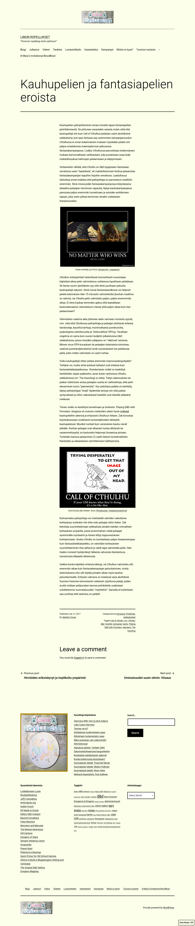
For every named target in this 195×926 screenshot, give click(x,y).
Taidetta (57, 49)
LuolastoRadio (73, 49)
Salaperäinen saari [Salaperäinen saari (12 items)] (111, 819)
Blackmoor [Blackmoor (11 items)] (107, 791)
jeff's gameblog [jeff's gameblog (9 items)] (99, 811)
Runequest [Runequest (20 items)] (99, 819)
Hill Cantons (26, 833)
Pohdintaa (130, 614)
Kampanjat (107, 49)
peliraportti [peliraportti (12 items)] (91, 819)
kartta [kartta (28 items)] (89, 814)
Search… (131, 715)
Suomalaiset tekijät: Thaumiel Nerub (92, 763)
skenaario (127, 627)
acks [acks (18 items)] (76, 791)
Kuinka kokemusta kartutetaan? (89, 759)
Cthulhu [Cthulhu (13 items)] (94, 797)
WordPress (168, 907)
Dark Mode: (186, 922)
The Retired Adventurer (31, 829)
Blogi (23, 49)
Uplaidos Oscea (69, 617)
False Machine (27, 821)
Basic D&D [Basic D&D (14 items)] (99, 791)
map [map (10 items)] (94, 815)
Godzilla (108, 624)
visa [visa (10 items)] (75, 830)
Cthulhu (131, 620)
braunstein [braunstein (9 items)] (77, 797)
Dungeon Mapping (29, 871)
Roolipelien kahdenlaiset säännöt (90, 755)
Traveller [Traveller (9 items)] (117, 823)
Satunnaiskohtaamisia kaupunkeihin (92, 751)
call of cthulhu (117, 620)
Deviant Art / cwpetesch (109, 269)
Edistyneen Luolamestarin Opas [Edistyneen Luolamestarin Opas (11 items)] (84, 806)
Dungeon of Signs (29, 837)
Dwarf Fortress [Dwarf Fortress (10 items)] (99, 801)
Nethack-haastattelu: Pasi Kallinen (91, 774)
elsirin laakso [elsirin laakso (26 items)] (101, 806)
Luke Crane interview (84, 724)
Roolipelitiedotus (28, 795)
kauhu (125, 624)
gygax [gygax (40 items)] (91, 810)
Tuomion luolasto (145, 49)
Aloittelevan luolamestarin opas (89, 732)
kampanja (120, 614)
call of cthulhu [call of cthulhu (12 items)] (85, 797)
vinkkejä (124, 411)
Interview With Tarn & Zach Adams (91, 721)
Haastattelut (91, 49)
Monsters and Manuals (31, 825)
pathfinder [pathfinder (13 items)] (82, 819)
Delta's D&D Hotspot (30, 814)
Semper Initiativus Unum (32, 840)
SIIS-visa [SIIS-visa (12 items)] (100, 823)
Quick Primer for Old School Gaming (38, 856)
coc (125, 620)
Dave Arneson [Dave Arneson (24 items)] (110, 796)
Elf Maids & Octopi (29, 810)
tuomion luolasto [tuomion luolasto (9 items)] (83, 827)
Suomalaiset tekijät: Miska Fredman (91, 766)
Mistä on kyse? (125, 49)
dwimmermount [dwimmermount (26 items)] (112, 801)
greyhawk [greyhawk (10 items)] (85, 811)
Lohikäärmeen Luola (30, 791)
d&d (102, 624)
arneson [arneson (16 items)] (86, 791)
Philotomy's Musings (30, 852)
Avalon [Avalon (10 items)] (92, 791)
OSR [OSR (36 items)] (76, 818)
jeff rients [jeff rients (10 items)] (108, 811)
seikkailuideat (129, 617)
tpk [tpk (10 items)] (114, 823)
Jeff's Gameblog (28, 799)
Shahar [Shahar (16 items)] (94, 823)
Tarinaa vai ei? (81, 728)
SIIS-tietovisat (81, 743)
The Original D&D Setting (32, 867)
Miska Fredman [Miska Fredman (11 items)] (101, 815)
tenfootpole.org (28, 802)
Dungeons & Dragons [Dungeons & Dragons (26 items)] (84, 801)
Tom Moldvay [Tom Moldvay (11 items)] (107, 823)
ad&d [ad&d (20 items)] (80, 791)
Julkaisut (34, 49)
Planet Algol (26, 848)
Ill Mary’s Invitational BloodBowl (37, 55)
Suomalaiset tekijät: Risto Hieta (89, 770)
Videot (46, 49)
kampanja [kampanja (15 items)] (82, 815)
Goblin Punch (27, 806)
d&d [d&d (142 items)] (100, 796)
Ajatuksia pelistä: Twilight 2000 (89, 747)
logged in (79, 657)
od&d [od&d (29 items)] (113, 814)
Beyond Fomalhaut (29, 818)
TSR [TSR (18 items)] (75, 827)
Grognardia (25, 844)
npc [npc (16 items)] (108, 815)
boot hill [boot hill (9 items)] (113, 791)
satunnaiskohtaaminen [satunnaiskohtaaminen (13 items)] (82, 823)
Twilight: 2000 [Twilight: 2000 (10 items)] (92, 827)
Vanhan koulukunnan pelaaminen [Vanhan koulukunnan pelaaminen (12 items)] (109, 827)
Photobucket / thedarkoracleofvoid (111, 510)
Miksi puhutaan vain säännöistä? (90, 740)
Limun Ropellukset (35, 37)
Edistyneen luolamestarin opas (89, 736)
